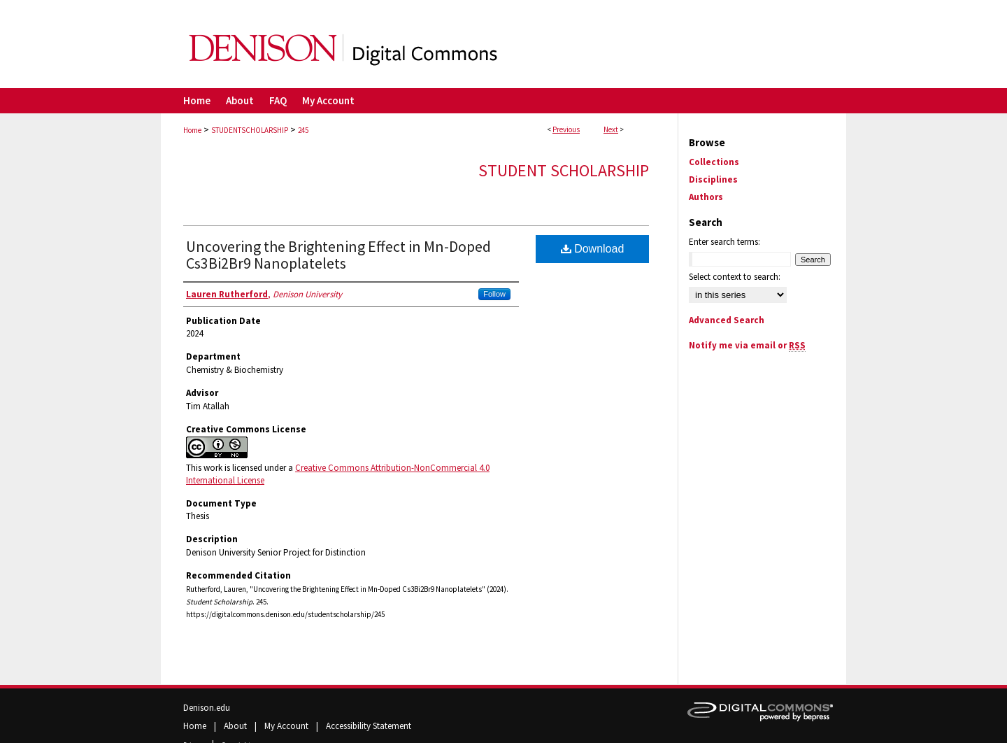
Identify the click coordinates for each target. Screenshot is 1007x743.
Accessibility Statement (368, 726)
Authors (706, 197)
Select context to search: (734, 277)
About (236, 726)
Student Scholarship (563, 170)
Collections (714, 162)
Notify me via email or (747, 345)
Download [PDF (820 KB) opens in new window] (592, 249)
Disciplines (713, 179)
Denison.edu (206, 708)
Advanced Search (726, 320)
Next (611, 129)
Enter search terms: (724, 242)
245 (303, 130)
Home (192, 130)
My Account (287, 726)
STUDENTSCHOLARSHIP (249, 130)
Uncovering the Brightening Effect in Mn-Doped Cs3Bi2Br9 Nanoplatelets (338, 254)
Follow (494, 294)
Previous (566, 129)
